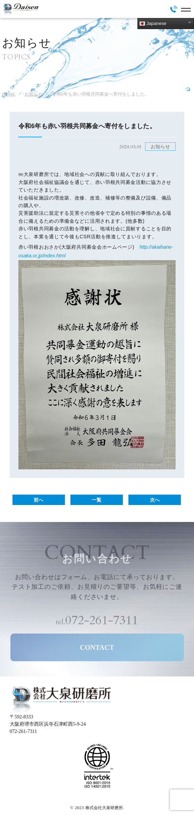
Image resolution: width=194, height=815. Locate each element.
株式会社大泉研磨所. (104, 807)
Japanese (153, 23)
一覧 (96, 500)
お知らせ (34, 94)
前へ (38, 500)
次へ (155, 500)
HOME (8, 94)
